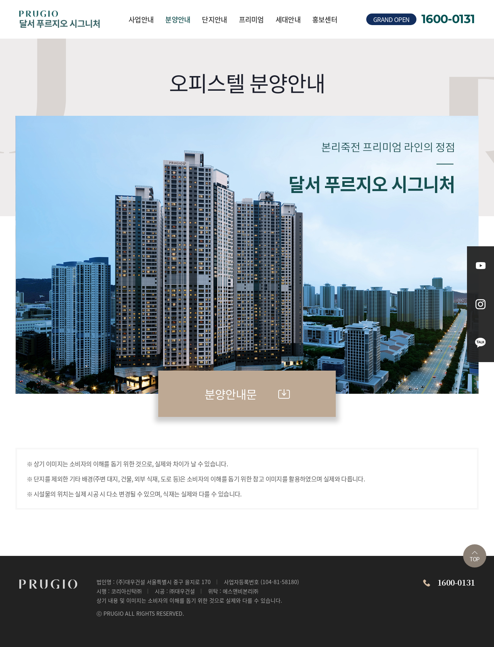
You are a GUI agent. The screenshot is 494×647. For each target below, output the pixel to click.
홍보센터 (324, 19)
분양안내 (177, 19)
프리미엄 (251, 19)
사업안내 (141, 19)
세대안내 (288, 19)
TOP (474, 557)
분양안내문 (247, 393)
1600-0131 (448, 19)
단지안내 (214, 19)
